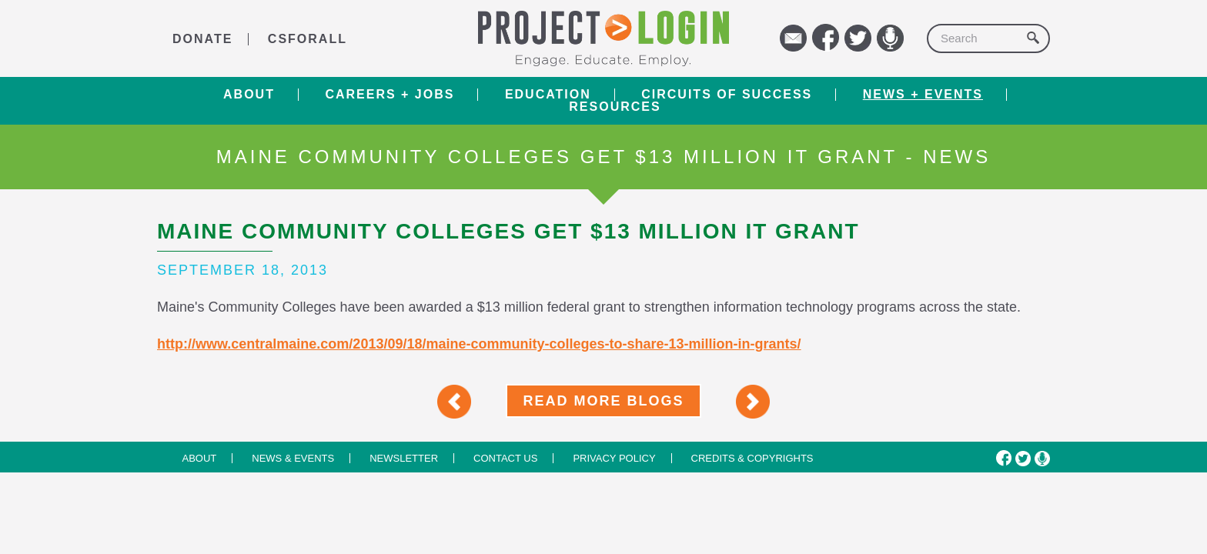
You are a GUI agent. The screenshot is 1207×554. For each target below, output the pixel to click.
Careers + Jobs (389, 94)
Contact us (505, 458)
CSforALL (307, 38)
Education (548, 94)
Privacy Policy (614, 458)
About (249, 94)
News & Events (293, 458)
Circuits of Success (726, 94)
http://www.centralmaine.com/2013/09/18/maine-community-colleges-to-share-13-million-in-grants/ (479, 344)
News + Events (923, 94)
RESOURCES (614, 107)
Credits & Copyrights (752, 458)
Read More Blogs (603, 401)
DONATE (202, 38)
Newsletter (403, 458)
